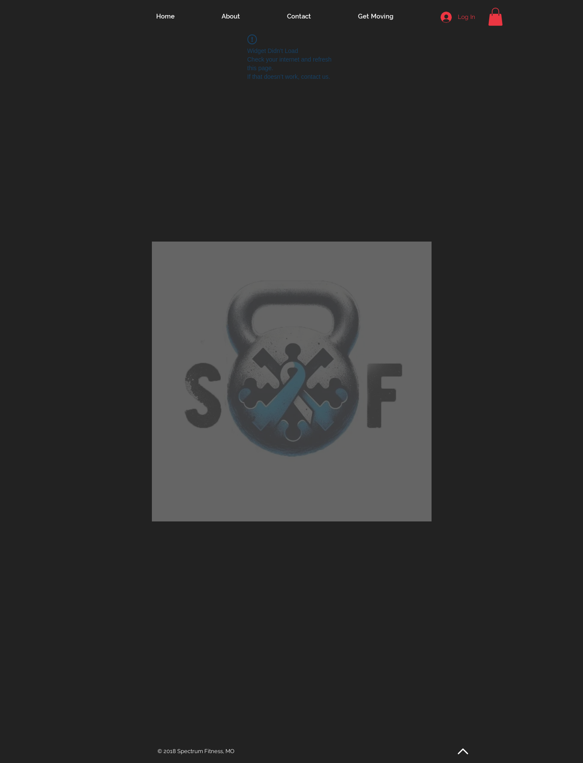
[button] (495, 17)
